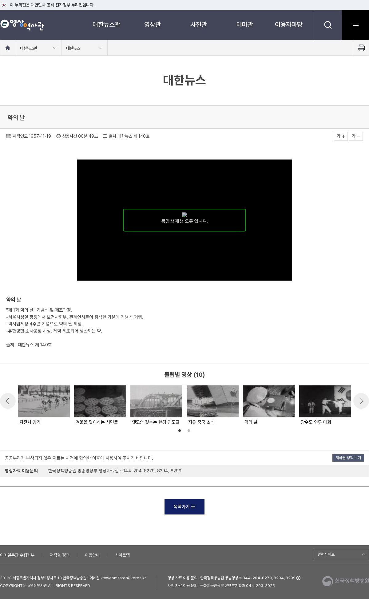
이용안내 (92, 555)
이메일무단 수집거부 (17, 555)
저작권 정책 (59, 555)
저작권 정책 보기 (348, 457)
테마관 (244, 24)
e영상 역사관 (22, 24)
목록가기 (184, 507)
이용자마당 (289, 24)
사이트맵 (122, 555)
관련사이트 (326, 554)
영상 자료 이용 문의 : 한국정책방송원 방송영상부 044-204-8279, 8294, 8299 (232, 578)
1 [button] (180, 431)
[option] (43, 405)
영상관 (152, 24)
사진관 (198, 24)
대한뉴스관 (106, 24)
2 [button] (189, 431)
